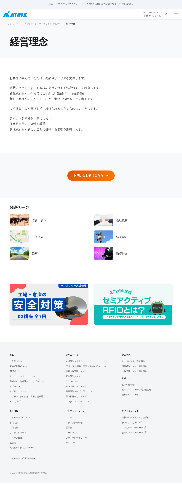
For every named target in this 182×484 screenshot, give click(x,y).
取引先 (13, 443)
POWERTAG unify (18, 367)
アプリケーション (18, 392)
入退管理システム (74, 362)
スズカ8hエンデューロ (134, 428)
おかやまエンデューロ (134, 433)
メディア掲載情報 (74, 423)
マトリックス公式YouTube (22, 459)
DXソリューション (74, 382)
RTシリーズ (15, 402)
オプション (15, 387)
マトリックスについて (20, 418)
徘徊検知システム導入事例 (134, 367)
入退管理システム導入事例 (134, 372)
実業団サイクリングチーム (22, 448)
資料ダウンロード (130, 395)
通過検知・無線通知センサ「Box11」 (27, 382)
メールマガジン (73, 433)
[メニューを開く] (176, 14)
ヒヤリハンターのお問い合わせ (136, 390)
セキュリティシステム (76, 387)
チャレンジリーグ (132, 423)
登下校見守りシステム (76, 397)
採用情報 (14, 428)
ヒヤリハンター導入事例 (133, 362)
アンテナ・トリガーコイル (22, 377)
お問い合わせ (128, 385)
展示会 (69, 428)
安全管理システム (74, 377)
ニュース (70, 418)
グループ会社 (16, 438)
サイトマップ (72, 443)
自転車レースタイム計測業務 (135, 418)
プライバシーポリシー (76, 438)
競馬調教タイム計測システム (79, 392)
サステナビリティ (18, 433)
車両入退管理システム (76, 372)
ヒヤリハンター (17, 362)
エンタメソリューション (77, 402)
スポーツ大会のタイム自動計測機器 (26, 397)
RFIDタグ (14, 372)
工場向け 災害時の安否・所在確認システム (86, 367)
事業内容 (14, 423)
